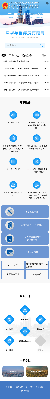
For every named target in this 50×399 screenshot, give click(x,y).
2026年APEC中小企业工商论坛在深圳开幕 (21, 68)
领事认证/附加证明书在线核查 (37, 265)
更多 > (45, 55)
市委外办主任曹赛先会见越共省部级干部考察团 (22, 75)
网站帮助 (39, 387)
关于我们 (9, 387)
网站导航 (25, 391)
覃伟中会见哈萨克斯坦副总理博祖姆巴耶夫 (21, 90)
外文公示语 (13, 265)
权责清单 (37, 274)
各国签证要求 (13, 274)
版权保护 (19, 387)
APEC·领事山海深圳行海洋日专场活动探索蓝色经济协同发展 (22, 83)
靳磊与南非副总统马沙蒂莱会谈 (16, 61)
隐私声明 (29, 387)
